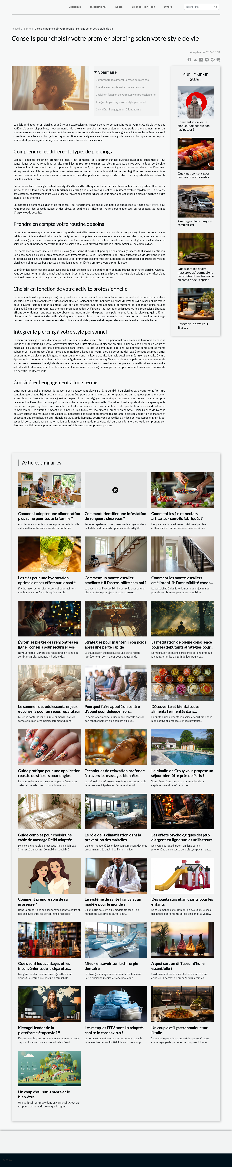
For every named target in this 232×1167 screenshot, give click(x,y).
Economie (75, 6)
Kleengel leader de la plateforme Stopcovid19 (39, 1030)
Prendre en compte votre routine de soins (120, 87)
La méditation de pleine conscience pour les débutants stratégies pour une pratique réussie (181, 647)
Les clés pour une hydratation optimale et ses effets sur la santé (47, 580)
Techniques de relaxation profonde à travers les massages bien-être (115, 773)
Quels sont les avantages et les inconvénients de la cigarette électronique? (44, 968)
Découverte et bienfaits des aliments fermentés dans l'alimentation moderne (175, 711)
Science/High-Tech (143, 6)
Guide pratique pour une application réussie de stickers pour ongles (49, 773)
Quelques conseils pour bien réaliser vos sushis (193, 175)
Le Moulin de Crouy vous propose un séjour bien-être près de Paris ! (182, 773)
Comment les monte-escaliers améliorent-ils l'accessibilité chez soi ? (182, 582)
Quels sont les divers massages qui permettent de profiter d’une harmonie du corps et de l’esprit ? (196, 274)
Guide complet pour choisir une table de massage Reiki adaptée (45, 837)
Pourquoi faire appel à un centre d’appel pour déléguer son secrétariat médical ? (112, 711)
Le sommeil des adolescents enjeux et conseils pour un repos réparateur (49, 709)
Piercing (154, 204)
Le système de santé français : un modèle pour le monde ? (113, 901)
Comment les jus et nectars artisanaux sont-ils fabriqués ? (177, 516)
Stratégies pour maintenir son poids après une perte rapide (115, 644)
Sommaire (107, 72)
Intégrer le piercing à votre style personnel (121, 102)
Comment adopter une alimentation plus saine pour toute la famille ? (49, 516)
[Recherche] (201, 7)
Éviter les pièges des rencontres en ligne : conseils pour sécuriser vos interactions (48, 647)
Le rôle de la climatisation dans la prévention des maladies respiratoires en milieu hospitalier (114, 840)
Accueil (16, 28)
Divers (168, 6)
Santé (119, 6)
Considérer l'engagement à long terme (118, 109)
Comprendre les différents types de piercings (122, 79)
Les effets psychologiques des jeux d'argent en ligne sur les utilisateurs (181, 837)
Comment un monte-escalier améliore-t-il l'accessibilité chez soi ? (115, 580)
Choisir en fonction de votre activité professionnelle (126, 94)
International (98, 6)
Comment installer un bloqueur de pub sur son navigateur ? (194, 125)
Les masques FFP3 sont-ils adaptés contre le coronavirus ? (114, 1030)
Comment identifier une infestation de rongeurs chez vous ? (115, 516)
